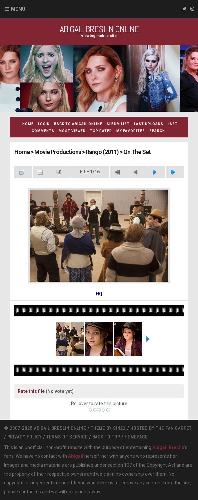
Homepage (136, 437)
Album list (118, 124)
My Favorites (130, 131)
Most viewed (72, 131)
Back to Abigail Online (78, 124)
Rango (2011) (102, 151)
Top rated (101, 131)
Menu (18, 9)
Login (44, 124)
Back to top (106, 437)
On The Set (137, 151)
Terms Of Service (67, 437)
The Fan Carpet (174, 428)
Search (157, 131)
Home (28, 124)
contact (27, 491)
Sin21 (119, 428)
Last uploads (148, 124)
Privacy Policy (24, 437)
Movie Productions (57, 151)
